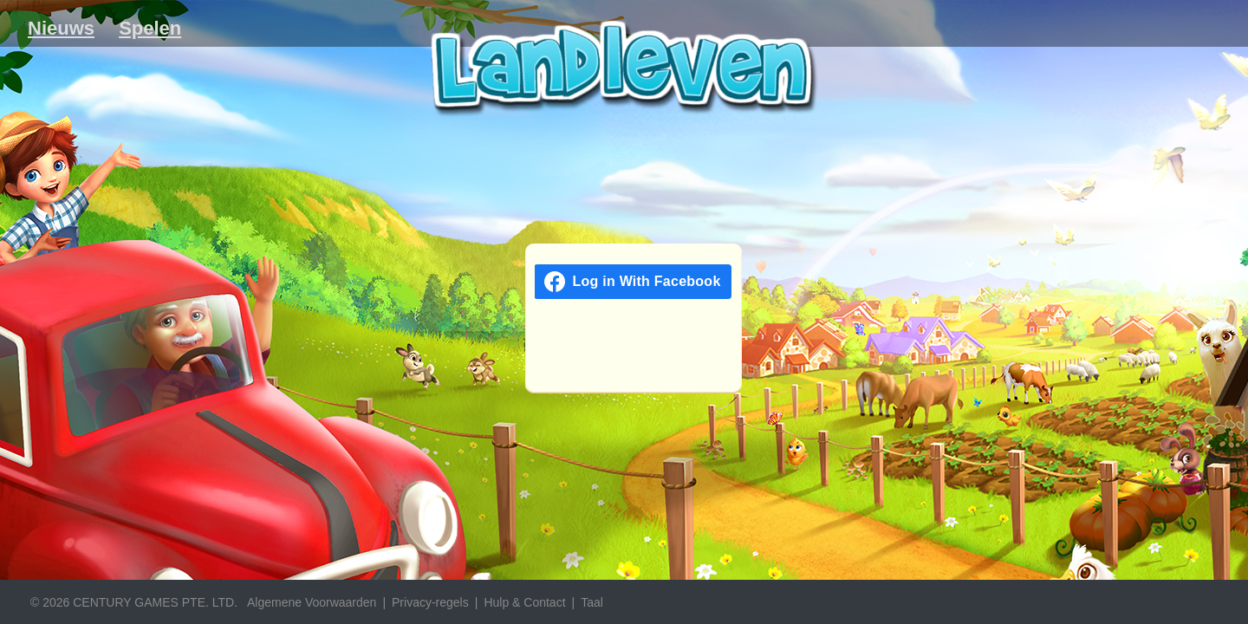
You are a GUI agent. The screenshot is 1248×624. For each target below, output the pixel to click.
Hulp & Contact (524, 602)
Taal (592, 602)
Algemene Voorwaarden (311, 602)
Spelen (150, 28)
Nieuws (61, 28)
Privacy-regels (430, 602)
